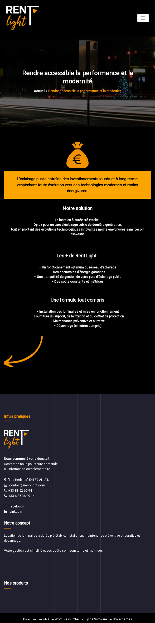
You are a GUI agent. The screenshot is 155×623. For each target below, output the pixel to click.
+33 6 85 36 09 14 (21, 494)
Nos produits (15, 580)
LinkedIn (15, 510)
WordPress (64, 616)
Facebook (16, 505)
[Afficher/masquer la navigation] (143, 18)
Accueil (39, 90)
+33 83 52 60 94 (20, 489)
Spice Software (96, 616)
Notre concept (16, 521)
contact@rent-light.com (26, 484)
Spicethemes (121, 616)
